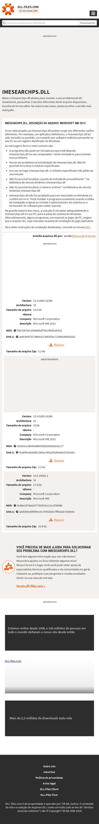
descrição (79, 236)
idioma (91, 236)
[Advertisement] (49, 63)
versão (68, 236)
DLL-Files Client (49, 789)
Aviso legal (49, 783)
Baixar (59, 345)
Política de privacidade (49, 777)
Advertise (49, 771)
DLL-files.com (13, 661)
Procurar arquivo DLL (87, 23)
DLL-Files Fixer (49, 794)
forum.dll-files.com (29, 586)
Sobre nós (49, 766)
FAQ (87, 227)
